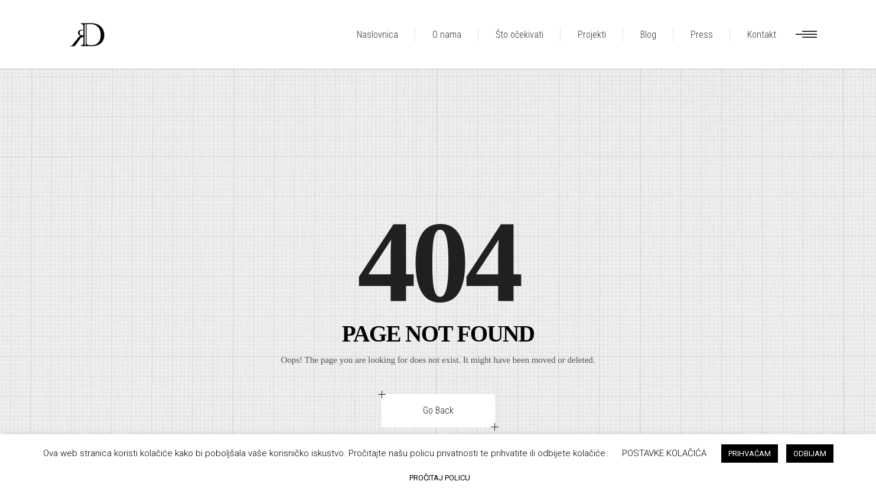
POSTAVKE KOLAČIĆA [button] (664, 453)
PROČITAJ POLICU (439, 477)
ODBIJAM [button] (809, 453)
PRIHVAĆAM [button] (749, 453)
